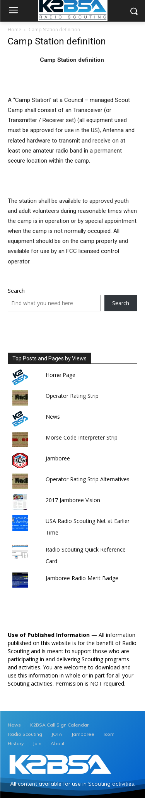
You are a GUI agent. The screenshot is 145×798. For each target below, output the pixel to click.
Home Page (60, 375)
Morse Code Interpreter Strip (82, 437)
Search (16, 290)
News (53, 416)
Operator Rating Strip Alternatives (88, 479)
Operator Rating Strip (72, 395)
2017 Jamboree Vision (73, 500)
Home (14, 29)
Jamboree (58, 458)
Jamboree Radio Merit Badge (82, 578)
